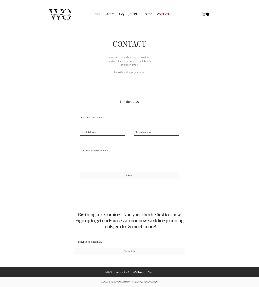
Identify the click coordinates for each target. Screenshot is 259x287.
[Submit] (129, 175)
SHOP (108, 271)
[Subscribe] (129, 251)
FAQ (150, 271)
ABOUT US (123, 271)
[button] (206, 14)
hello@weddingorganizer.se (129, 72)
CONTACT (138, 271)
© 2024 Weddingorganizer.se (115, 282)
